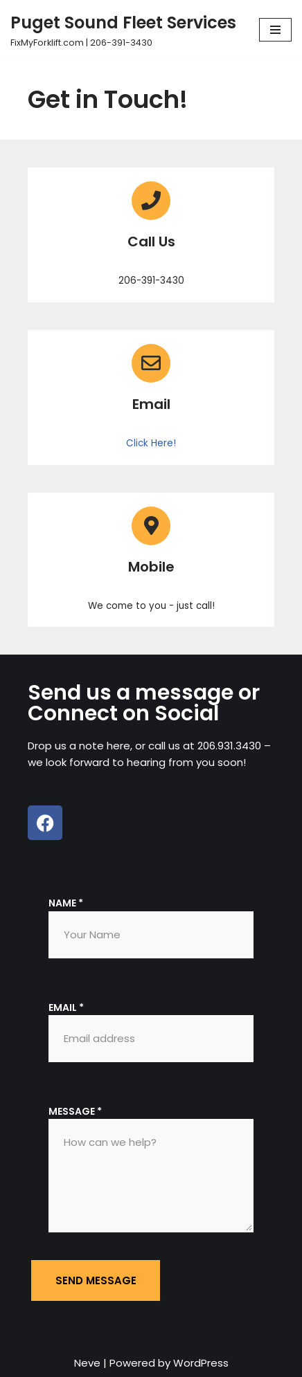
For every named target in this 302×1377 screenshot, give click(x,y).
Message (75, 1111)
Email (151, 404)
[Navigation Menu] (275, 30)
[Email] (151, 363)
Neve (87, 1363)
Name (65, 903)
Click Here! (151, 443)
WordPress (201, 1363)
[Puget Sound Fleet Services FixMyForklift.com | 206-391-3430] (123, 30)
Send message (95, 1280)
